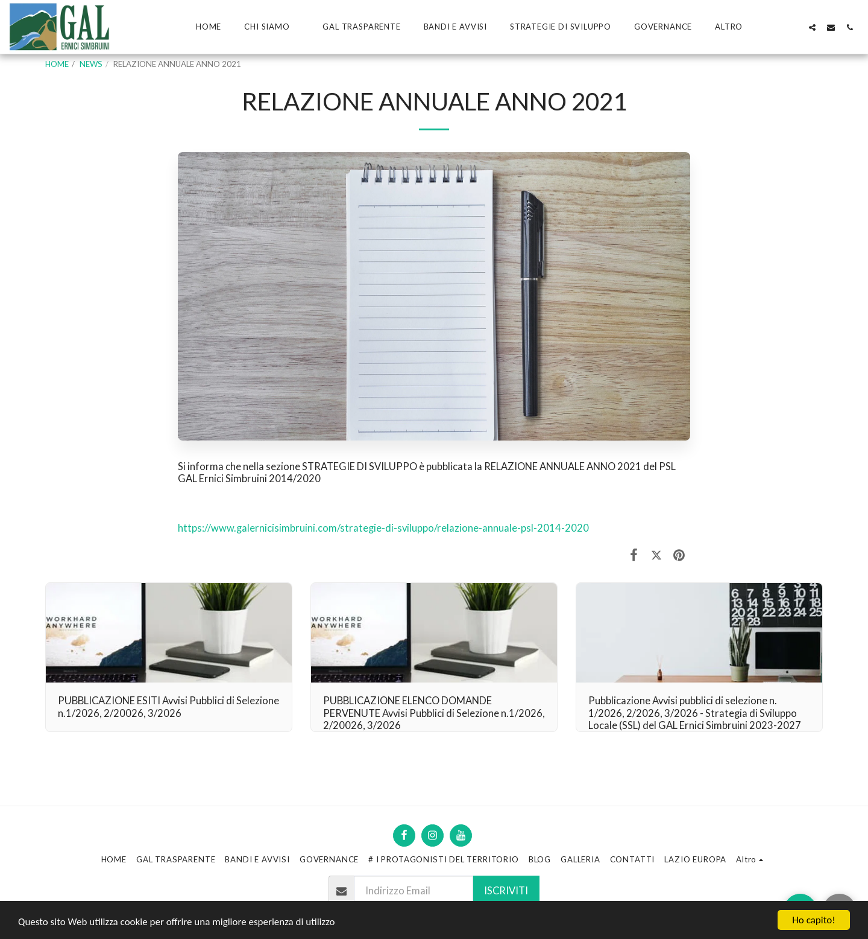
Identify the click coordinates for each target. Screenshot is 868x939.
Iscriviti (506, 891)
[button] (271, 27)
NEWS (91, 64)
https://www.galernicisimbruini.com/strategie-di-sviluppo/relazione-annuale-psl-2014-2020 (383, 528)
